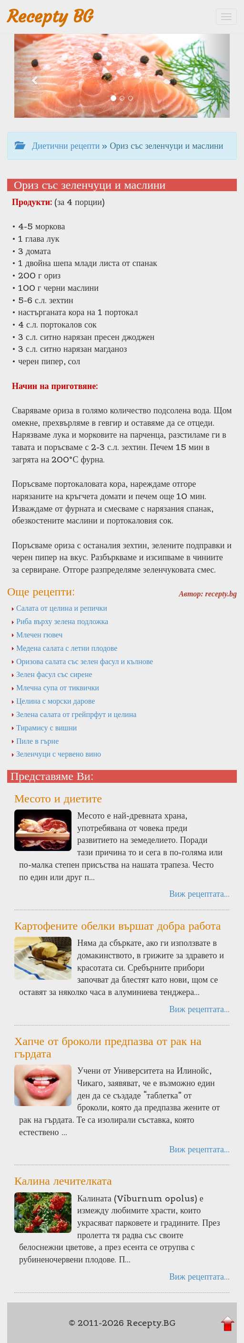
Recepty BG (50, 16)
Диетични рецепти (57, 145)
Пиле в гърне (35, 741)
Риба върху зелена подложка (59, 621)
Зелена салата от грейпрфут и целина (73, 714)
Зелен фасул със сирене (51, 674)
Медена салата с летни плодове (64, 648)
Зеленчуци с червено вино (56, 754)
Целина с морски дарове (53, 701)
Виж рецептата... (199, 893)
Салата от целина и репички (59, 608)
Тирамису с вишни (44, 727)
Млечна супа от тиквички (55, 687)
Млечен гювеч (36, 634)
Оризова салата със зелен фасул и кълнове (82, 661)
